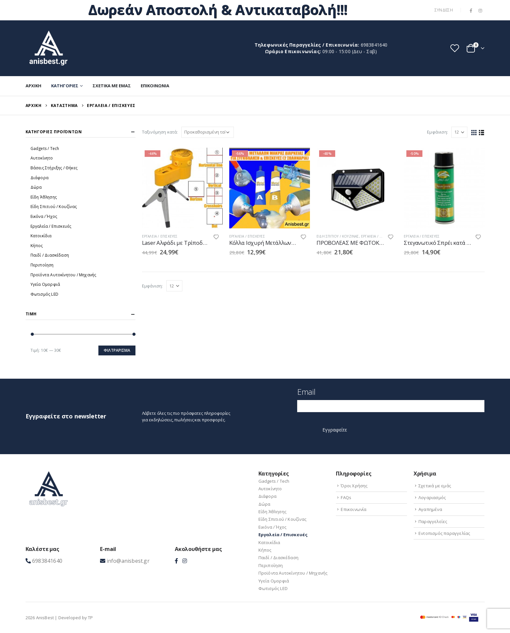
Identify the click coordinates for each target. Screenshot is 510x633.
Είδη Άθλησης (44, 197)
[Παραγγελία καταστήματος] (207, 132)
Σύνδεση (444, 10)
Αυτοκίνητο (42, 158)
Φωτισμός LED (44, 294)
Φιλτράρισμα (117, 350)
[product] (182, 188)
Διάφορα (40, 177)
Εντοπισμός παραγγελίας (444, 533)
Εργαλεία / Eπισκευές (160, 236)
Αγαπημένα (430, 509)
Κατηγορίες (64, 86)
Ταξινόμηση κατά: (160, 132)
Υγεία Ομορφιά (45, 284)
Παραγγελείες (432, 521)
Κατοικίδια (41, 236)
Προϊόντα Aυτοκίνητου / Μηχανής (63, 275)
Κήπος (37, 245)
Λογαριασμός (432, 497)
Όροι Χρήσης (354, 486)
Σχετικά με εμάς (111, 86)
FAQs (346, 497)
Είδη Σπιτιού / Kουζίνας (337, 236)
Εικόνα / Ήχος (44, 216)
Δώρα (36, 187)
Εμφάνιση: (437, 132)
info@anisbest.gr (128, 560)
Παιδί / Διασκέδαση (50, 255)
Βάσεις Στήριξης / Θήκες (54, 168)
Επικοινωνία (155, 86)
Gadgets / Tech (45, 148)
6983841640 (374, 45)
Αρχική (33, 86)
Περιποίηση (42, 265)
